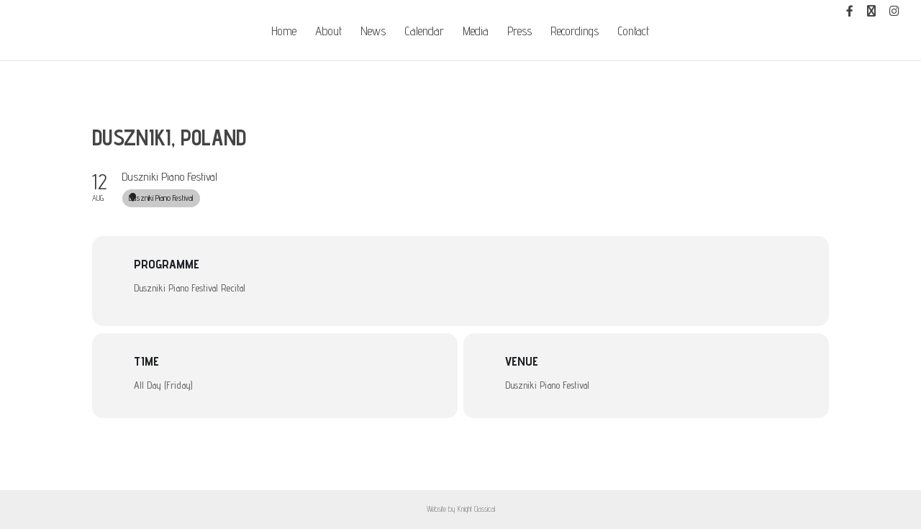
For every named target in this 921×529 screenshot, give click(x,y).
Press (519, 32)
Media (476, 32)
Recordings (574, 32)
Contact (633, 32)
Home (283, 32)
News (373, 32)
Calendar (424, 32)
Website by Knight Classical (461, 509)
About (328, 32)
